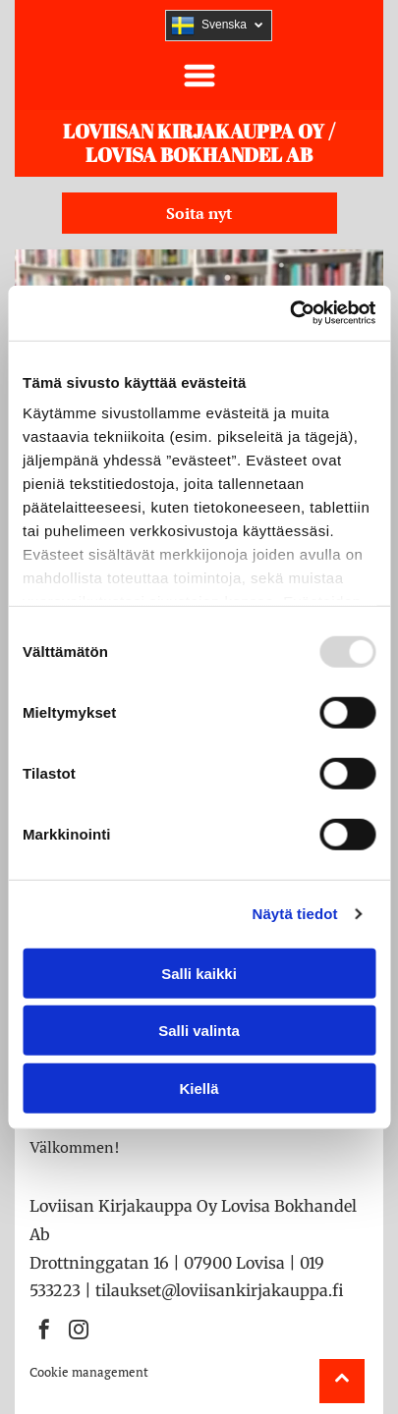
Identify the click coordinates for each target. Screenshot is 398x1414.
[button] (199, 75)
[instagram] (78, 1332)
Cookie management (88, 1372)
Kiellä (198, 1087)
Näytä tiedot (295, 913)
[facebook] (44, 1332)
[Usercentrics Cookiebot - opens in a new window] (289, 313)
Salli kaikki (199, 972)
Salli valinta (199, 1030)
